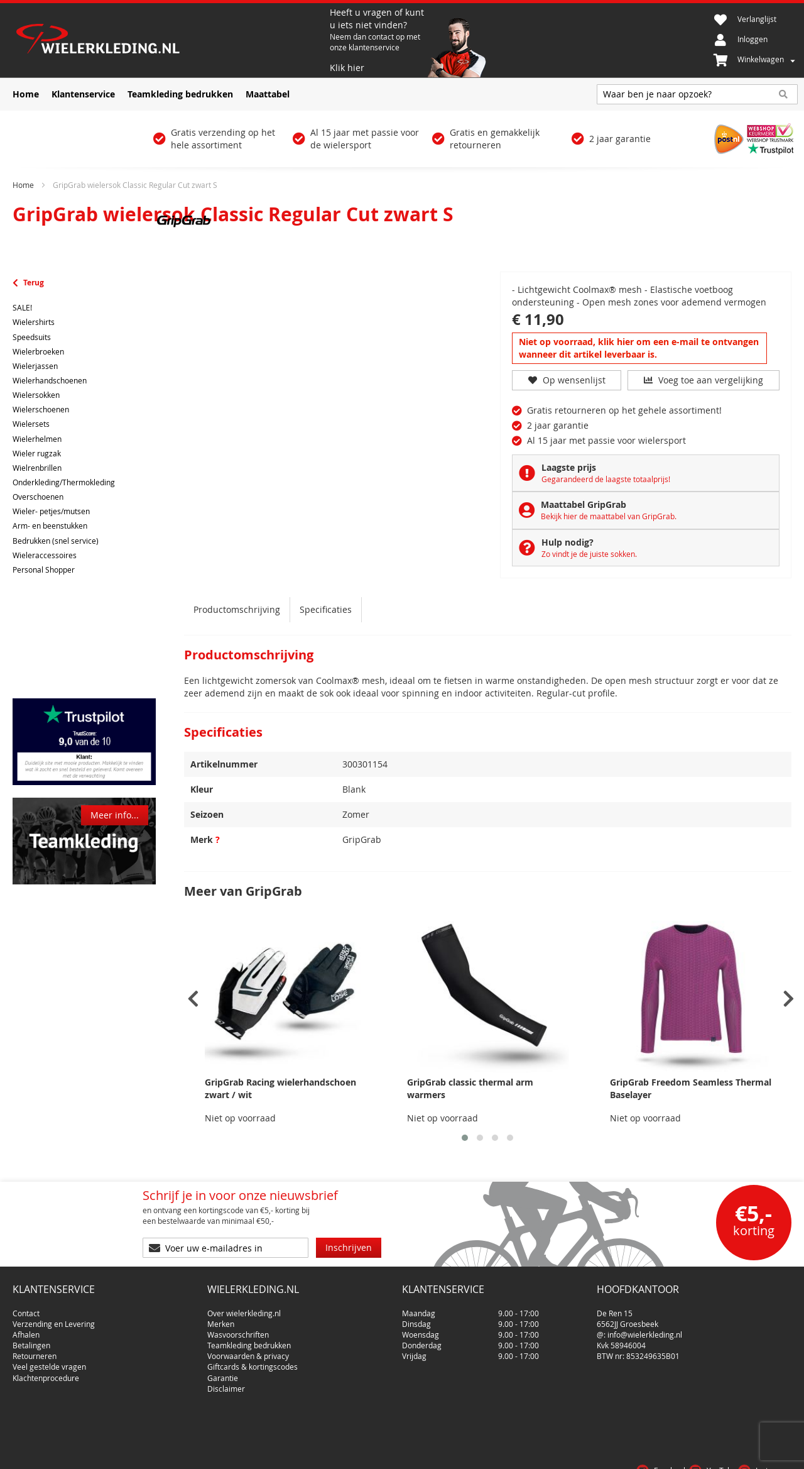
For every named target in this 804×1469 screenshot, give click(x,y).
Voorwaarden (681, 1452)
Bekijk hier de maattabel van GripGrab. (608, 516)
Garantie (222, 1373)
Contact (26, 1308)
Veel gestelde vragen (49, 1362)
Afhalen (26, 1329)
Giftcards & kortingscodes (252, 1362)
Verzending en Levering (54, 1319)
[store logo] (169, 40)
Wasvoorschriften (238, 1329)
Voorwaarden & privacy (248, 1351)
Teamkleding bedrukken (249, 1340)
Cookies (775, 1452)
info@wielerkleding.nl (644, 1329)
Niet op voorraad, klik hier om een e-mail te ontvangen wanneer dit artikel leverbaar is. (639, 348)
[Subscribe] (348, 1248)
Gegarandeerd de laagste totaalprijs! (605, 479)
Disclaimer (226, 1383)
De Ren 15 (615, 1308)
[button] (464, 1137)
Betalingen (31, 1340)
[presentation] (193, 999)
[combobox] (697, 94)
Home (23, 185)
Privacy (734, 1452)
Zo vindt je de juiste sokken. (589, 554)
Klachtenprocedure (46, 1373)
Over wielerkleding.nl (244, 1308)
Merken (220, 1319)
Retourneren (35, 1351)
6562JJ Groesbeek (627, 1319)
